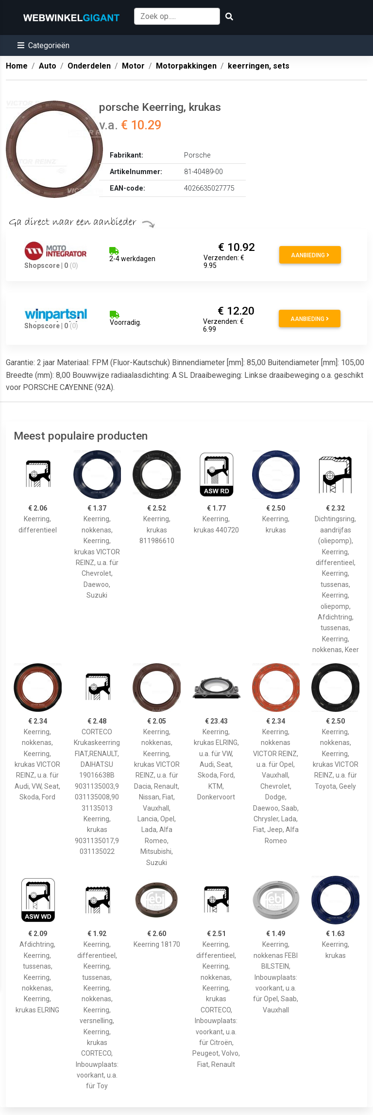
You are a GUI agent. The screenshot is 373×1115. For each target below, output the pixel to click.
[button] (43, 45)
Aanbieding (310, 255)
